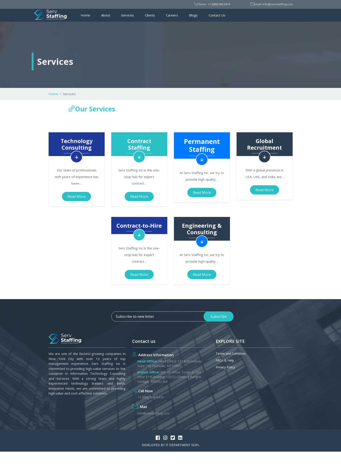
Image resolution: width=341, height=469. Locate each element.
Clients (150, 15)
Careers (172, 15)
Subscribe (218, 316)
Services (127, 15)
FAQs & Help (225, 360)
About (105, 15)
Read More (76, 196)
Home (85, 15)
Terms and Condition (231, 353)
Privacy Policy (225, 367)
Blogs (193, 15)
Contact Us (217, 15)
